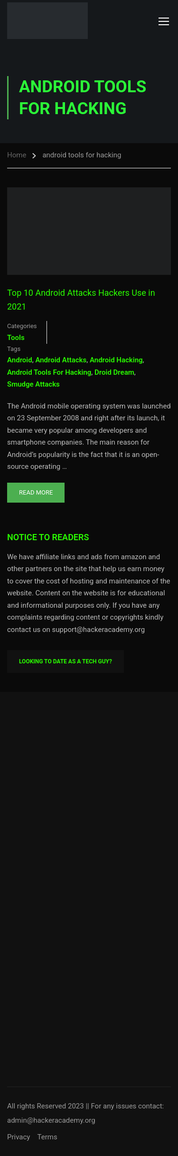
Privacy (18, 1137)
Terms (47, 1137)
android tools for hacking (49, 372)
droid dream (114, 372)
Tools (16, 337)
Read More (36, 489)
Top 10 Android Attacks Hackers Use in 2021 (81, 299)
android (19, 360)
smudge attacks (33, 384)
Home (16, 155)
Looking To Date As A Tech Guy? (65, 661)
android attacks (60, 360)
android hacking (116, 360)
